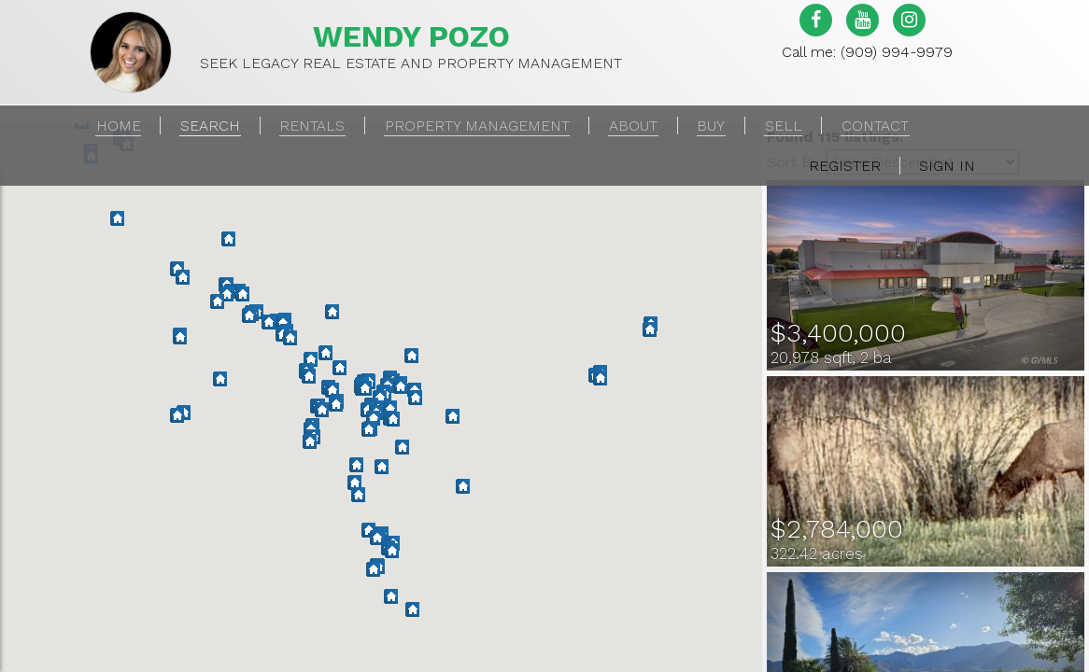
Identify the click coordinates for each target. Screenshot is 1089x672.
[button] (377, 538)
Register (845, 166)
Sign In (947, 166)
